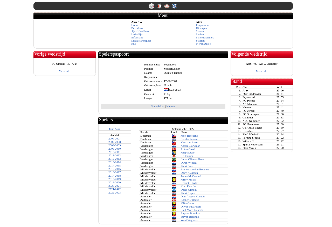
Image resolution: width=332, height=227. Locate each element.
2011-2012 (114, 155)
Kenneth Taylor (189, 182)
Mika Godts (187, 203)
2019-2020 (114, 182)
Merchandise (203, 43)
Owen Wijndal (189, 162)
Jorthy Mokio (188, 179)
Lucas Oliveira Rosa (192, 159)
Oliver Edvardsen (191, 206)
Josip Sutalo (188, 152)
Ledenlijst (137, 34)
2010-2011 (114, 151)
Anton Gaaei (188, 149)
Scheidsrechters (205, 37)
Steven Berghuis (190, 216)
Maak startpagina (141, 40)
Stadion (200, 40)
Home (134, 24)
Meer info (64, 70)
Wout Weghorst (189, 220)
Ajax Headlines (140, 31)
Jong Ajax (114, 128)
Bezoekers (137, 28)
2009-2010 (114, 148)
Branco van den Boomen (195, 169)
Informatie (137, 37)
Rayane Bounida (190, 213)
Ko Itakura (187, 155)
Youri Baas (187, 166)
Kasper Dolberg (190, 199)
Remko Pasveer (190, 139)
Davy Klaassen (189, 172)
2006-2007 (114, 138)
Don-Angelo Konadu (193, 196)
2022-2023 (114, 192)
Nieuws (171, 106)
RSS (133, 43)
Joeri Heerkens (189, 135)
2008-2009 (114, 145)
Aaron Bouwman (190, 145)
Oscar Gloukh (189, 189)
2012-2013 (114, 158)
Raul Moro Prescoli (192, 209)
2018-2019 (114, 179)
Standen (200, 31)
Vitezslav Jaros (189, 142)
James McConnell (191, 176)
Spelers (200, 34)
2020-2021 (114, 185)
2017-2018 (114, 175)
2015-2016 (114, 168)
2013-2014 (114, 162)
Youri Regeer (188, 193)
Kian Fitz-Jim (189, 186)
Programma (202, 24)
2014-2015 (114, 165)
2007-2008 (114, 141)
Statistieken (157, 106)
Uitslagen (201, 28)
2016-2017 (114, 172)
